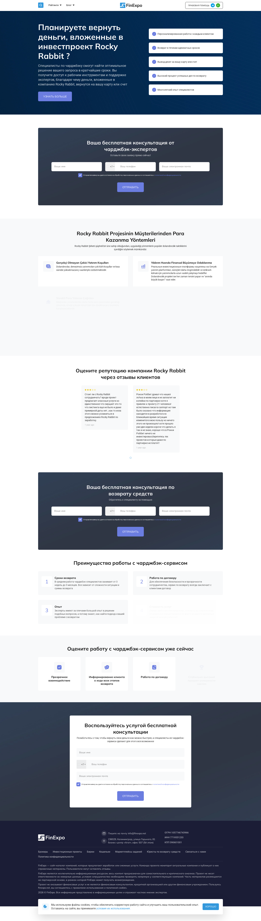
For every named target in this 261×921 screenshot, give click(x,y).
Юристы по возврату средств (163, 851)
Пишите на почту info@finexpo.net (123, 833)
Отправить (130, 187)
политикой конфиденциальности (168, 175)
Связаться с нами (195, 851)
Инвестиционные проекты (67, 851)
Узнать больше (55, 96)
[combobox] (110, 166)
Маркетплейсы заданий (128, 851)
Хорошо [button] (210, 906)
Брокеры (43, 851)
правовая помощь (198, 5)
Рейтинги (54, 5)
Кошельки (104, 851)
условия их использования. (113, 908)
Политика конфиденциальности (56, 856)
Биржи (90, 851)
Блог (70, 5)
